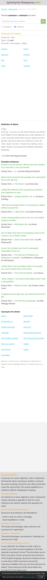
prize (3, 66)
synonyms (12, 15)
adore (25, 49)
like (2, 60)
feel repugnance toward (33, 338)
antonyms (23, 15)
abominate (28, 316)
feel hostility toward (9, 338)
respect (26, 66)
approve (4, 54)
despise (26, 321)
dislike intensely (8, 327)
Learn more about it (30, 577)
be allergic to (7, 321)
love (25, 60)
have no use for (8, 344)
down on (27, 327)
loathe (26, 344)
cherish (26, 54)
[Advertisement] (23, 95)
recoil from (6, 349)
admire (4, 49)
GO (43, 21)
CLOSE (41, 577)
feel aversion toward (32, 333)
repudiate (5, 355)
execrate (5, 333)
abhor (3, 316)
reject (25, 349)
